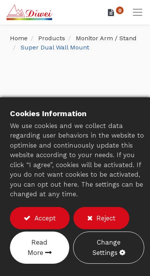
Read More (38, 247)
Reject (105, 218)
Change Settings (106, 247)
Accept (44, 218)
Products (51, 38)
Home (19, 38)
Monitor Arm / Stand (106, 38)
